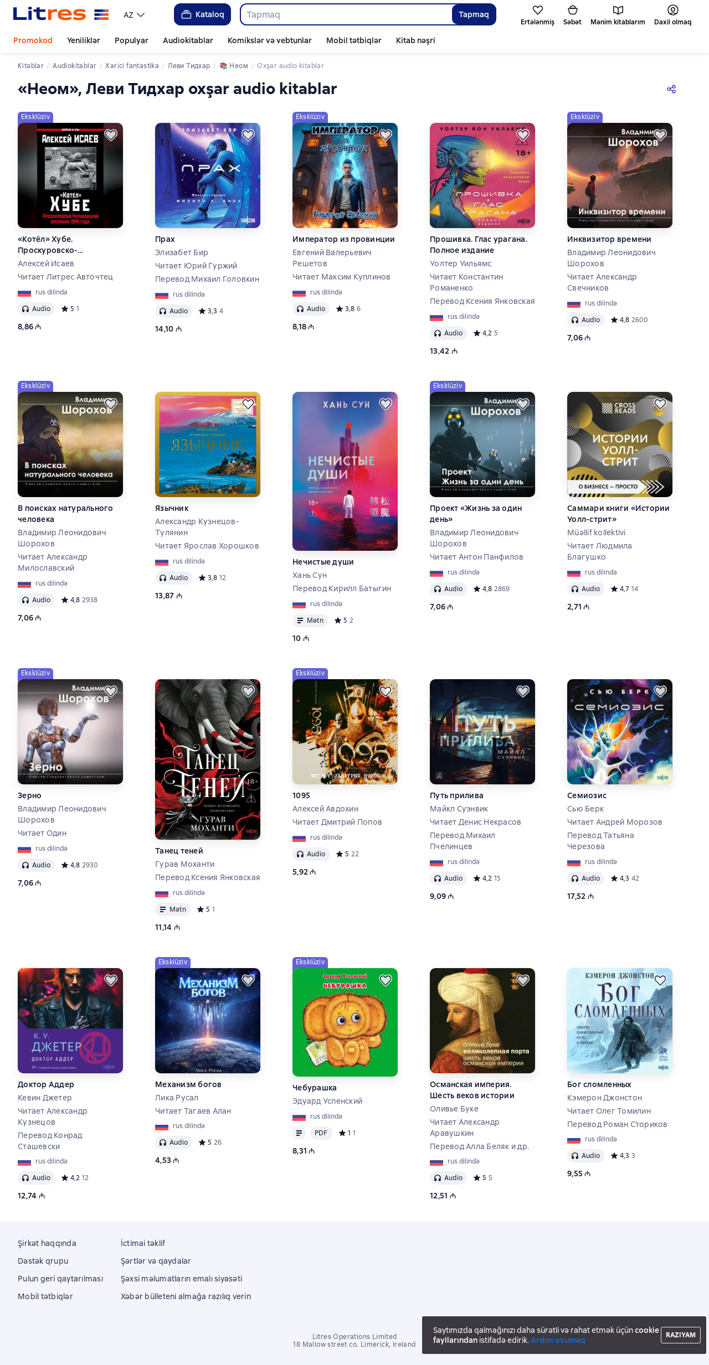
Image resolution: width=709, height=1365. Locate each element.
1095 (301, 795)
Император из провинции (343, 239)
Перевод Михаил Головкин (207, 279)
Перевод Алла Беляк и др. (479, 1146)
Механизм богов (188, 1084)
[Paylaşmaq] (673, 89)
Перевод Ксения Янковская (482, 301)
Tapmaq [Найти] (474, 14)
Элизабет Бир (181, 252)
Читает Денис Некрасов (475, 822)
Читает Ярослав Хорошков (207, 546)
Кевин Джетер (45, 1098)
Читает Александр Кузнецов (53, 1116)
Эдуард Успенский (327, 1101)
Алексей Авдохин (325, 809)
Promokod (33, 40)
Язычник (171, 508)
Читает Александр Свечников (602, 282)
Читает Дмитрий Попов (337, 822)
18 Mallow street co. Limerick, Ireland (354, 1344)
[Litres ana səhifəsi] (61, 14)
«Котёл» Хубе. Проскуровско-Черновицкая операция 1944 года (64, 245)
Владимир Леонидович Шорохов (611, 257)
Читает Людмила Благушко (600, 551)
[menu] (135, 14)
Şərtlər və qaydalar (156, 1261)
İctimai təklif (143, 1243)
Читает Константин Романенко (466, 282)
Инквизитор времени (609, 239)
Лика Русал (177, 1098)
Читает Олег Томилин (609, 1111)
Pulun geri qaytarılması (60, 1279)
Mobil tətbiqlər (354, 40)
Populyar (131, 40)
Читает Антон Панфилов (476, 557)
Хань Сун (309, 575)
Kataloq (201, 14)
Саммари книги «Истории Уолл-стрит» (618, 513)
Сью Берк (585, 809)
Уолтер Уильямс (461, 263)
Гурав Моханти (184, 864)
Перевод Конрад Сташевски (50, 1140)
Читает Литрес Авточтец (66, 277)
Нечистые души (323, 562)
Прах (165, 239)
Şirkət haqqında (47, 1243)
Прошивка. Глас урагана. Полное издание (478, 244)
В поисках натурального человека (66, 513)
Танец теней (179, 851)
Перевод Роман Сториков (617, 1124)
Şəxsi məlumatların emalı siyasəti (181, 1279)
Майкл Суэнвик (459, 809)
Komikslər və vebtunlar (270, 40)
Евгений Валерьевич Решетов (332, 257)
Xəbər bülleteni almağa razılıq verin (186, 1296)
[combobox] (346, 14)
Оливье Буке (454, 1109)
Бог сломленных (599, 1084)
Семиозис (587, 795)
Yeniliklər (83, 40)
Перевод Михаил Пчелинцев (463, 840)
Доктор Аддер (46, 1084)
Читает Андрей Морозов (614, 822)
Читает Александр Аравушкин (465, 1127)
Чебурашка (314, 1088)
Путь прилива (457, 795)
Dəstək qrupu (43, 1261)
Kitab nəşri (415, 40)
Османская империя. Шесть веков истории (472, 1089)
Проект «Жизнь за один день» (476, 513)
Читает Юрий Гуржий (196, 266)
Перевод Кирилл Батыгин (342, 588)
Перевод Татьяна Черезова (600, 840)
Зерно (30, 795)
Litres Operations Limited (354, 1337)
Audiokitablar (188, 40)
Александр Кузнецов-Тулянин (197, 526)
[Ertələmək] (111, 135)
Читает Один (42, 833)
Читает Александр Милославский (53, 562)
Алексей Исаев (46, 263)
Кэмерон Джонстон (604, 1098)
